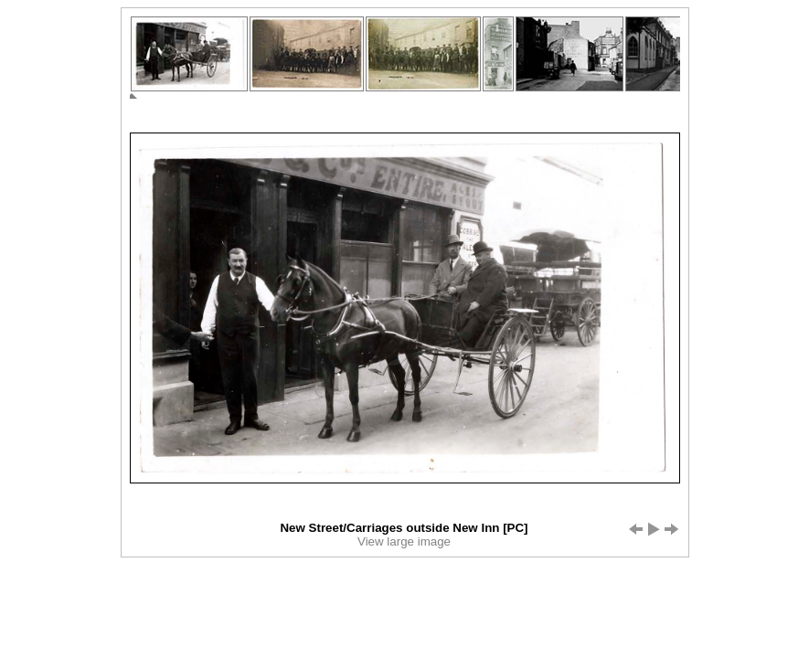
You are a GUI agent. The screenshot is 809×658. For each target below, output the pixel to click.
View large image (404, 541)
